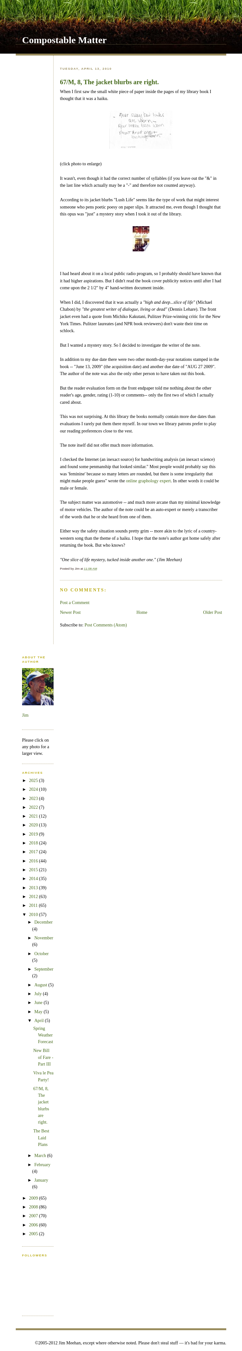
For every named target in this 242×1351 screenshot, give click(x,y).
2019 (34, 834)
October (41, 953)
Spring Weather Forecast (43, 1035)
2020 (34, 824)
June (39, 1002)
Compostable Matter (64, 40)
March (40, 1155)
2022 (34, 807)
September (44, 969)
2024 (34, 789)
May (39, 1011)
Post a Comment (74, 602)
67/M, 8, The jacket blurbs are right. (109, 82)
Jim (25, 715)
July (38, 993)
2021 (34, 816)
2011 (34, 905)
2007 (34, 1215)
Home (141, 612)
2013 (34, 887)
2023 (34, 798)
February (42, 1164)
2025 (34, 780)
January (41, 1180)
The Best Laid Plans (41, 1137)
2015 (34, 869)
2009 (34, 1198)
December (43, 922)
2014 (34, 878)
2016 (34, 860)
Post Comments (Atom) (105, 624)
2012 (34, 896)
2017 (34, 851)
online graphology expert (148, 480)
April (39, 1020)
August (41, 984)
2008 (34, 1206)
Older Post (212, 612)
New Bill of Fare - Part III (43, 1057)
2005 (34, 1233)
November (43, 937)
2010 (34, 914)
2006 (34, 1224)
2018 (34, 842)
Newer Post (70, 612)
